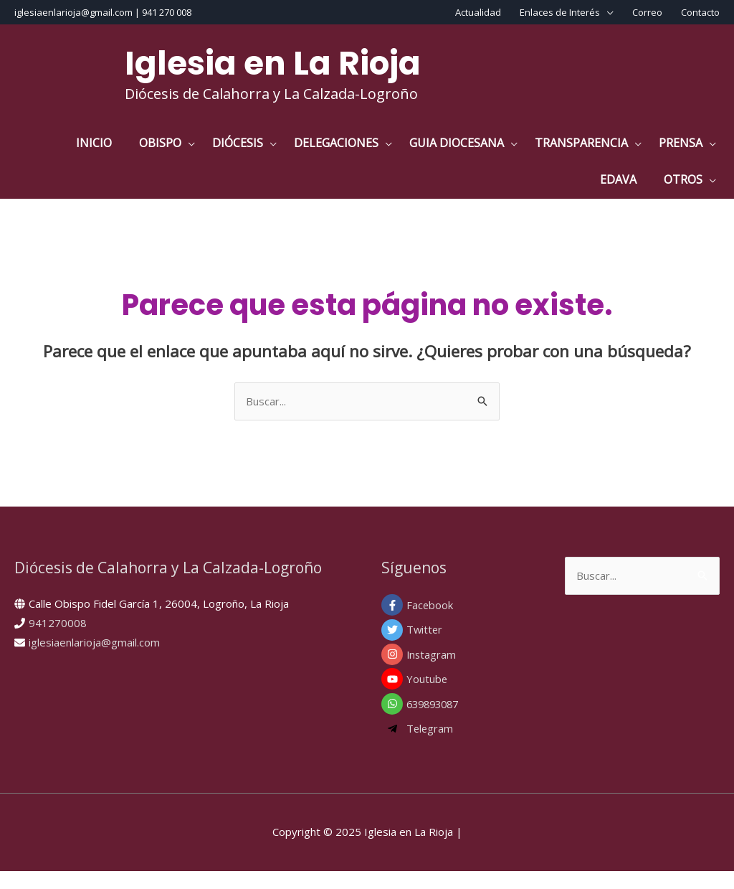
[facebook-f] (458, 623)
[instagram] (458, 672)
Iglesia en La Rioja (273, 63)
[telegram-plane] (458, 747)
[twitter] (458, 648)
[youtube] (458, 697)
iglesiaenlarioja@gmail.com (94, 660)
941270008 (58, 641)
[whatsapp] (458, 722)
